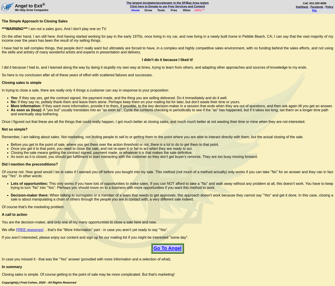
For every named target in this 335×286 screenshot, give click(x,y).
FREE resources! (30, 230)
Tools (161, 10)
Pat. (314, 10)
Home (135, 10)
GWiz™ (199, 10)
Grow (148, 10)
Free (174, 10)
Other (187, 10)
